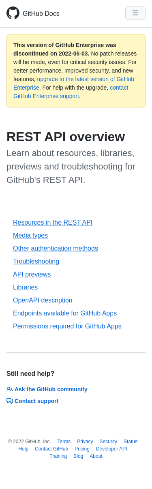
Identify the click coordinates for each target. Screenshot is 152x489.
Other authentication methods (55, 248)
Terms (64, 441)
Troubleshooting (36, 261)
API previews (32, 274)
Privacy (85, 441)
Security (108, 441)
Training (58, 456)
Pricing (82, 449)
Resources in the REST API (52, 222)
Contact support (32, 401)
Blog (78, 456)
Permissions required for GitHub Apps (67, 326)
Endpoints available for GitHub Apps (65, 313)
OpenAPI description (43, 300)
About (96, 456)
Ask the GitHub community (47, 389)
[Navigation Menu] (135, 12)
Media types (30, 235)
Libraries (25, 287)
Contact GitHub (51, 449)
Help (23, 449)
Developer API (111, 449)
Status (130, 441)
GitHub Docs (41, 13)
